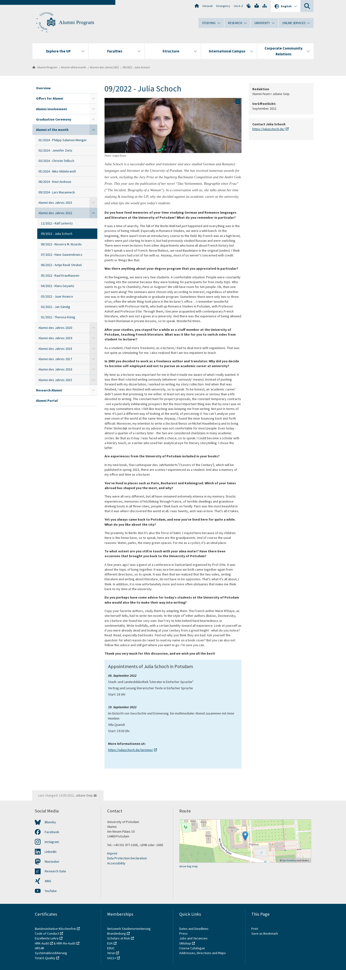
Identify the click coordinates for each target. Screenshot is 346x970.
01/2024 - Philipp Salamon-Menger (62, 140)
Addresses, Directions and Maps (202, 953)
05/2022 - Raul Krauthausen (60, 275)
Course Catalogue (192, 948)
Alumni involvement (51, 109)
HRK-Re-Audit (65, 943)
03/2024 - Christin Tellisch (56, 161)
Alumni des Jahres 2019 (55, 338)
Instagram (52, 842)
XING (48, 881)
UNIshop (185, 943)
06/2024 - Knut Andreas (54, 181)
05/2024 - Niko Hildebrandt (57, 171)
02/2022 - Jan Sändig (55, 307)
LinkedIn (50, 851)
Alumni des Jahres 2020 (55, 327)
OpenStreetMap (289, 860)
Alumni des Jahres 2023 (55, 202)
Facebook (52, 832)
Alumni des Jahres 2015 (55, 380)
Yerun (111, 953)
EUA (110, 943)
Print (254, 928)
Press (183, 933)
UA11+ (111, 958)
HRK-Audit (42, 943)
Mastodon (52, 861)
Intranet (208, 6)
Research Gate (55, 871)
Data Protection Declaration (127, 858)
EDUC (111, 948)
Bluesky (50, 822)
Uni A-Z (238, 6)
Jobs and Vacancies (193, 938)
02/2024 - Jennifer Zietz (55, 150)
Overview (43, 88)
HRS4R (39, 948)
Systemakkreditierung (51, 953)
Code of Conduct (47, 933)
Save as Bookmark (264, 933)
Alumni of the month (73, 67)
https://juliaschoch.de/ (268, 129)
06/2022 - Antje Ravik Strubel (61, 265)
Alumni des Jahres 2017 (55, 359)
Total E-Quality (45, 958)
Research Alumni (49, 390)
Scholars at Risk (118, 938)
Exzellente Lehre (47, 938)
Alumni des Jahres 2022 (104, 67)
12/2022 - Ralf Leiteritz (57, 223)
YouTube (51, 891)
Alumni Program (76, 22)
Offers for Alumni (49, 98)
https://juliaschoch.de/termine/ (130, 750)
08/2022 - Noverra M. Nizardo (61, 244)
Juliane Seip (84, 795)
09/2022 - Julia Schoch (136, 67)
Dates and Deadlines (194, 928)
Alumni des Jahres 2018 (55, 348)
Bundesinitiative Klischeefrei (55, 928)
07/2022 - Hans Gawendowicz (61, 254)
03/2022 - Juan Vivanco (57, 296)
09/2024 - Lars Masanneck (56, 192)
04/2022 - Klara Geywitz (57, 286)
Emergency (223, 6)
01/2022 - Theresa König (58, 317)
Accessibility (116, 863)
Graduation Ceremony (53, 119)
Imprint (112, 853)
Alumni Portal (47, 400)
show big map (188, 866)
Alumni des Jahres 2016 (55, 369)
